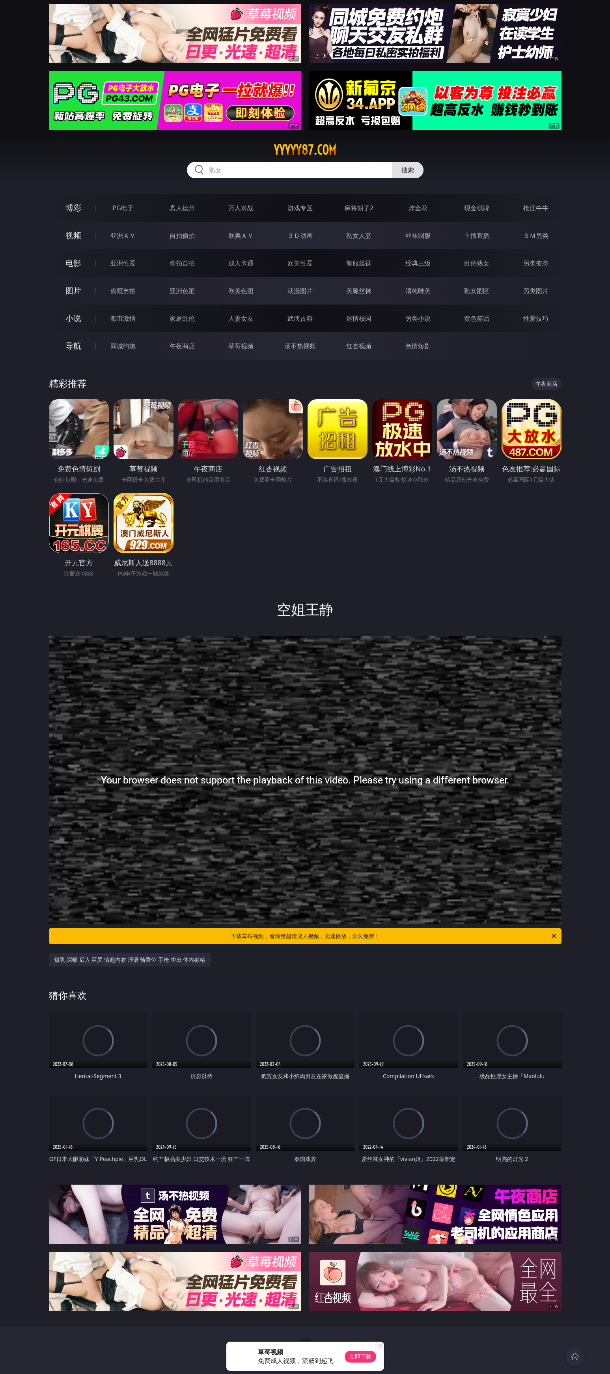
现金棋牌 (476, 208)
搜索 (407, 170)
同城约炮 (123, 346)
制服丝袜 (358, 263)
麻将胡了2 (359, 208)
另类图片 (535, 290)
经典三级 (418, 263)
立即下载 (360, 1356)
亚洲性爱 (123, 263)
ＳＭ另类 (535, 235)
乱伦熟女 (476, 263)
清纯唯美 (418, 290)
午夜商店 (182, 346)
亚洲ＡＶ (123, 235)
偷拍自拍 (182, 263)
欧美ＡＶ (241, 235)
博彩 (73, 207)
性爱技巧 (535, 318)
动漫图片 (300, 290)
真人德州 (182, 208)
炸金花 (418, 208)
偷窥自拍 (123, 290)
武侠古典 (300, 318)
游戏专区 (300, 208)
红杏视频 (358, 346)
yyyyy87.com (305, 150)
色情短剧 (418, 346)
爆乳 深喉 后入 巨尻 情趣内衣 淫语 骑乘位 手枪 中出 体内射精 (129, 959)
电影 (73, 263)
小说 (73, 318)
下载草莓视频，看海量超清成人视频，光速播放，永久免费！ (394, 936)
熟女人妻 (358, 235)
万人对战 (241, 208)
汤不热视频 (300, 346)
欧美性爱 (300, 263)
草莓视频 (241, 346)
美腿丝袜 (358, 290)
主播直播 (476, 235)
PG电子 (123, 208)
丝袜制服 (418, 235)
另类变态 (535, 263)
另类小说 (418, 318)
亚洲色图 (182, 290)
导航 (73, 345)
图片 (73, 290)
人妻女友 (241, 318)
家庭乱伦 (182, 318)
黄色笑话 (476, 318)
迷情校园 (358, 318)
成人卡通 (241, 263)
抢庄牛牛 (535, 208)
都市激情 (123, 318)
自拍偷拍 (182, 235)
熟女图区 (476, 290)
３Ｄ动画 (300, 235)
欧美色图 (241, 290)
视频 (73, 235)
